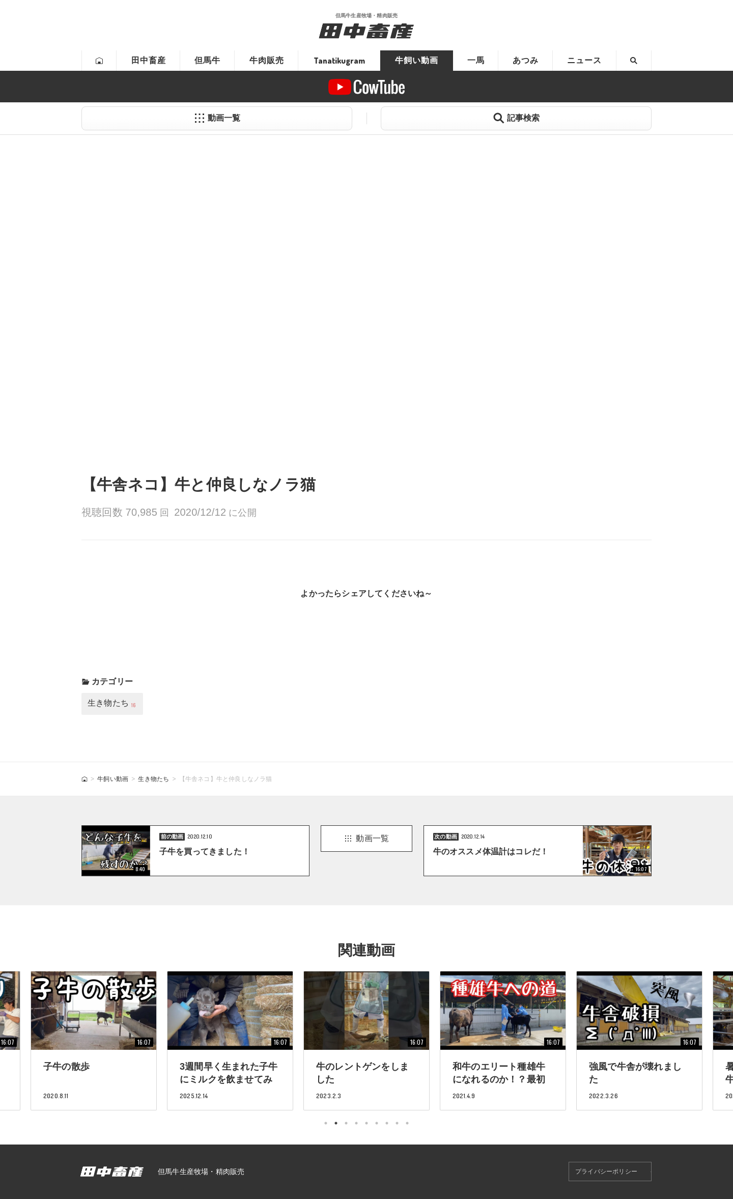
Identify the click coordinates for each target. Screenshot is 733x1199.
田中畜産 (148, 60)
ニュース (584, 60)
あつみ (526, 60)
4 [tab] (356, 1123)
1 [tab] (326, 1123)
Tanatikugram (339, 60)
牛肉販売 (266, 60)
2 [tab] (336, 1123)
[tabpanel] (366, 1040)
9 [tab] (407, 1123)
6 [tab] (377, 1123)
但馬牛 (207, 60)
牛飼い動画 (416, 60)
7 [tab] (387, 1123)
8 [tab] (397, 1123)
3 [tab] (346, 1123)
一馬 (476, 60)
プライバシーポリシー (606, 1171)
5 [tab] (366, 1123)
